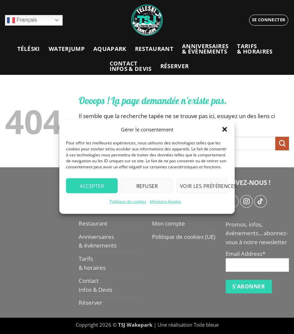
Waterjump (67, 49)
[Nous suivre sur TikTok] (260, 201)
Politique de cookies (128, 201)
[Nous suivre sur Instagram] (246, 201)
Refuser (147, 185)
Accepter (92, 185)
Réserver (174, 66)
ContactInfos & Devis (131, 66)
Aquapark (109, 49)
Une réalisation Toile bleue (188, 324)
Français (22, 20)
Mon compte (168, 223)
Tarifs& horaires (254, 48)
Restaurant (154, 49)
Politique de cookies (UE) (183, 237)
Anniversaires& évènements (205, 48)
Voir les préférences (204, 185)
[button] (224, 129)
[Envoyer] (282, 143)
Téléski (28, 49)
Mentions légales (165, 201)
